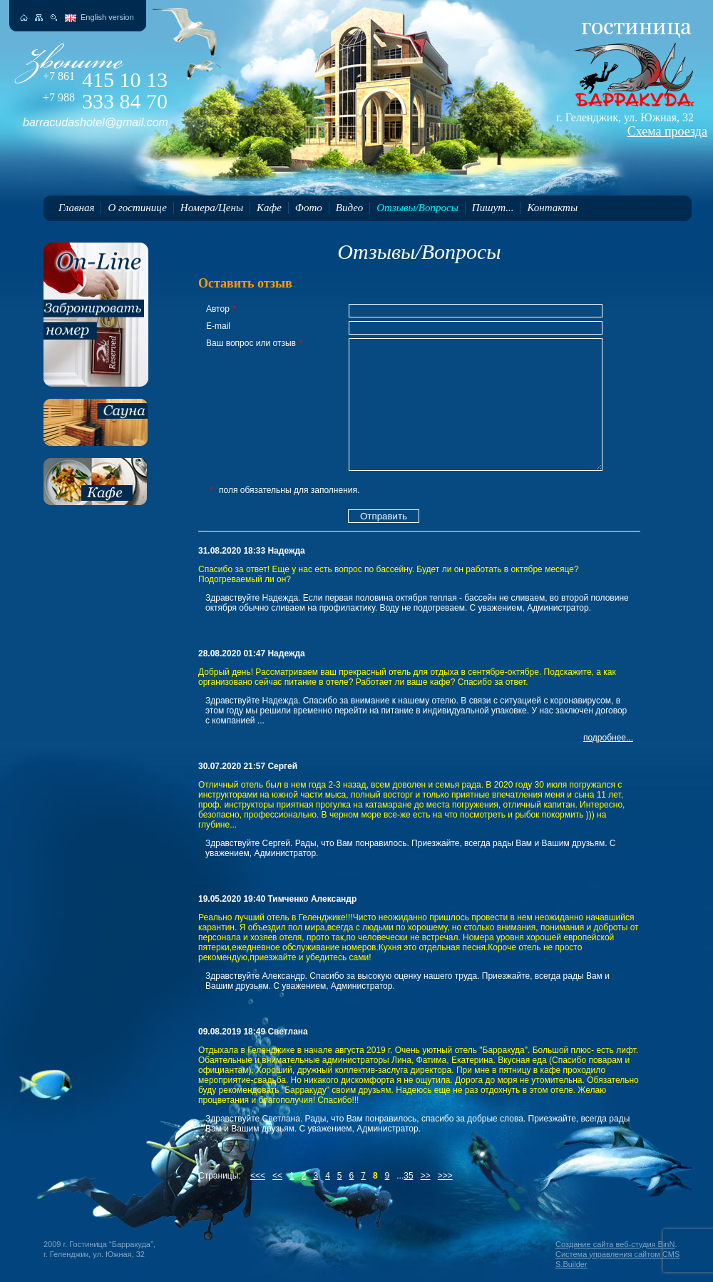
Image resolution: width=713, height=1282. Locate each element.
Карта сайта (39, 17)
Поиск (54, 17)
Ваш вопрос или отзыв (254, 343)
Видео (349, 207)
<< (277, 1176)
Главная (76, 207)
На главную (24, 17)
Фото (308, 207)
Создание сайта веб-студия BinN (614, 1244)
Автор (221, 309)
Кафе (269, 207)
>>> (445, 1176)
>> (426, 1176)
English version (107, 17)
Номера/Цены (211, 207)
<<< (257, 1176)
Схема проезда (667, 131)
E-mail (218, 326)
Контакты (552, 207)
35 (408, 1176)
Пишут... (493, 207)
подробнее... (608, 738)
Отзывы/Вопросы (417, 207)
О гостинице (137, 207)
